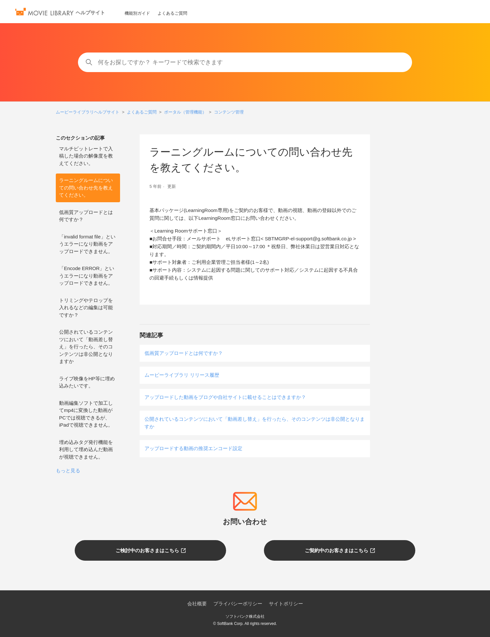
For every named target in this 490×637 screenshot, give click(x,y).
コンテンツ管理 (229, 112)
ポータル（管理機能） (185, 112)
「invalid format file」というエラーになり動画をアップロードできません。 (87, 244)
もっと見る (68, 470)
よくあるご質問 (172, 13)
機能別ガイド (137, 13)
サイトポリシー (286, 603)
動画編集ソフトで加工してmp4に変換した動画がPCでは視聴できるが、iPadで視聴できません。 (86, 414)
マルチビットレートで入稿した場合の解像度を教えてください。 (86, 156)
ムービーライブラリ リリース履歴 (182, 375)
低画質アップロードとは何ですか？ (86, 215)
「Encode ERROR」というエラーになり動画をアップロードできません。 (86, 275)
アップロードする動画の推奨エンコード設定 (193, 448)
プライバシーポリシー (237, 603)
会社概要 (197, 603)
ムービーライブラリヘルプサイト (87, 112)
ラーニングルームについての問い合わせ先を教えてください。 (86, 187)
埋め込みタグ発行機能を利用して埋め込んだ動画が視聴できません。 (86, 449)
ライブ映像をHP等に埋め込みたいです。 (87, 382)
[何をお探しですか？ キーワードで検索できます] (245, 62)
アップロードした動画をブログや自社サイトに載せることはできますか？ (225, 397)
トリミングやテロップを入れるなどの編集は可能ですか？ (86, 307)
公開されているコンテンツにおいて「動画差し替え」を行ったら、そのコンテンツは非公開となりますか (86, 346)
